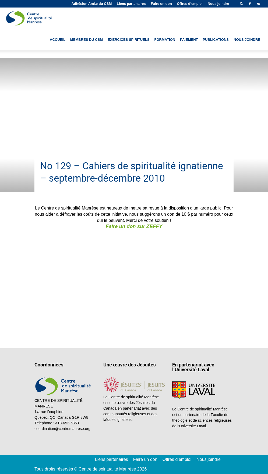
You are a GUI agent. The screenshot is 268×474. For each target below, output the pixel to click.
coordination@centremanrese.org (62, 429)
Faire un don (161, 4)
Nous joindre (218, 4)
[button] (242, 4)
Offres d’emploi (189, 4)
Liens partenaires (131, 4)
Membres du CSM (86, 40)
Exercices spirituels (128, 40)
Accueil (57, 40)
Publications (216, 40)
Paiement (189, 40)
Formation (164, 40)
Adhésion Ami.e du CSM (91, 4)
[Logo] (29, 18)
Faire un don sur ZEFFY (134, 226)
